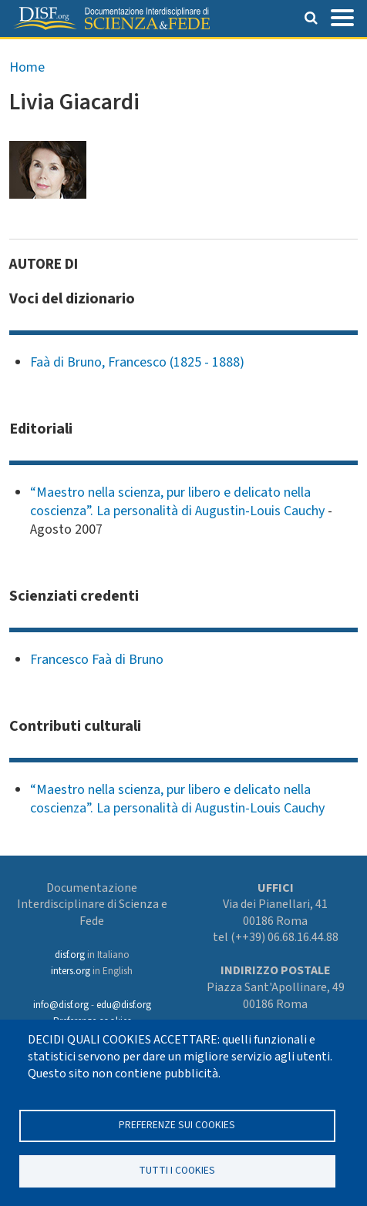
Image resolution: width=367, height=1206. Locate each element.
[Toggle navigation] (342, 16)
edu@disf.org (123, 1005)
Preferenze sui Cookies (177, 1124)
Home (27, 67)
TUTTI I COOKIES (177, 1170)
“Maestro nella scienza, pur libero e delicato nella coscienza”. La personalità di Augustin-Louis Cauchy (177, 502)
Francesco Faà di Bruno (96, 659)
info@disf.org (61, 1005)
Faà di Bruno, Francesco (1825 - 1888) (137, 362)
